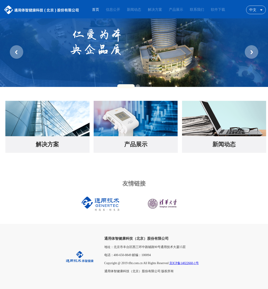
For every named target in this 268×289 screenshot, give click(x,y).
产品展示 (135, 144)
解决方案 (47, 144)
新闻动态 (224, 144)
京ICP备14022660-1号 (184, 263)
